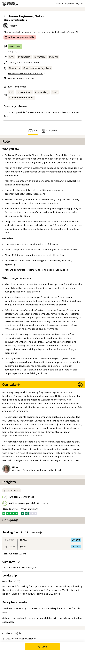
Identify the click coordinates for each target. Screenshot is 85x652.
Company (49, 130)
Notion (39, 16)
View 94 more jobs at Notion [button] (19, 638)
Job (33, 130)
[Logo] (10, 4)
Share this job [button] (11, 633)
